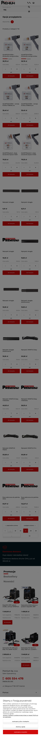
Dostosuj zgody (20, 726)
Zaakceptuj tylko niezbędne (20, 721)
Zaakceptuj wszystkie (20, 732)
